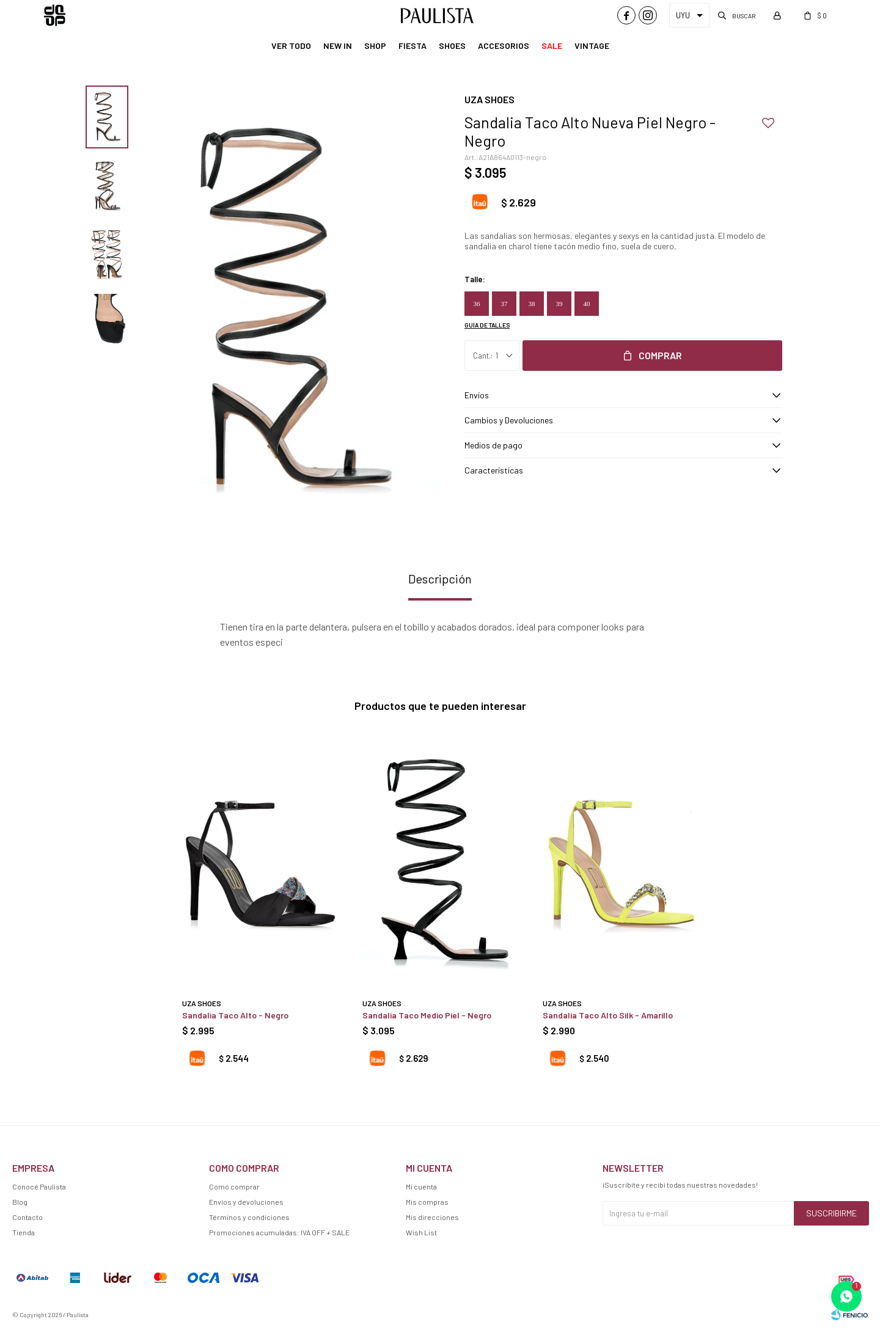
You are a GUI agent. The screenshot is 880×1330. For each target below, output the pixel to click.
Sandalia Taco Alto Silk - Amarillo (608, 1015)
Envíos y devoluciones (246, 1201)
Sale (551, 45)
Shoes (452, 45)
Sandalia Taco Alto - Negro (235, 1015)
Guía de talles (487, 325)
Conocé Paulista (39, 1186)
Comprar (660, 355)
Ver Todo (291, 45)
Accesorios (503, 45)
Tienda (23, 1232)
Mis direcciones (432, 1217)
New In (337, 45)
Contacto (27, 1217)
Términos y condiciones (249, 1217)
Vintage (591, 45)
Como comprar (234, 1186)
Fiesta (412, 45)
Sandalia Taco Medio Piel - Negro (426, 1015)
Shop (375, 45)
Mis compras (427, 1201)
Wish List (421, 1232)
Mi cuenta (421, 1186)
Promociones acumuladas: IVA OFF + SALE (279, 1232)
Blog (20, 1201)
